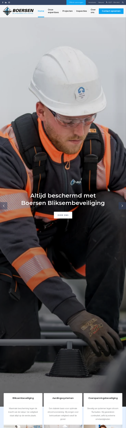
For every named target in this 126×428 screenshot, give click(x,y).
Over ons (93, 11)
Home (41, 11)
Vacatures (92, 2)
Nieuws (101, 2)
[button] (122, 205)
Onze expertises (53, 11)
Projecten (68, 11)
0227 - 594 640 (113, 2)
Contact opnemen (111, 11)
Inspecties (81, 11)
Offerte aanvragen (76, 2)
